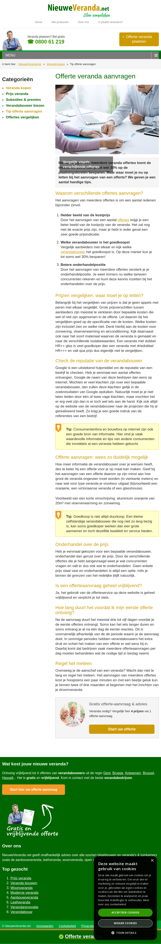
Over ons (83, 22)
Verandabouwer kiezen (25, 106)
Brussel (148, 773)
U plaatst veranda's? (110, 22)
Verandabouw (21, 912)
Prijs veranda (17, 94)
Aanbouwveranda (24, 897)
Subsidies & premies (23, 100)
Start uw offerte (122, 729)
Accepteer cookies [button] (125, 912)
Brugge (117, 773)
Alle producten (60, 22)
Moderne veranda (24, 893)
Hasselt (7, 778)
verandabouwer (73, 252)
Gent (107, 773)
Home (38, 22)
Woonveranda (21, 888)
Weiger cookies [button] (125, 923)
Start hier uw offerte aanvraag (33, 789)
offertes (123, 220)
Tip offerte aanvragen (24, 111)
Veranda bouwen (23, 883)
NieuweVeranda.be (29, 64)
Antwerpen (133, 773)
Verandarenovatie (24, 907)
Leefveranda (20, 902)
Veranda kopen (56, 64)
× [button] (152, 860)
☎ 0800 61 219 (45, 41)
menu (10, 55)
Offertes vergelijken (22, 117)
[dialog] (125, 898)
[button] (125, 933)
